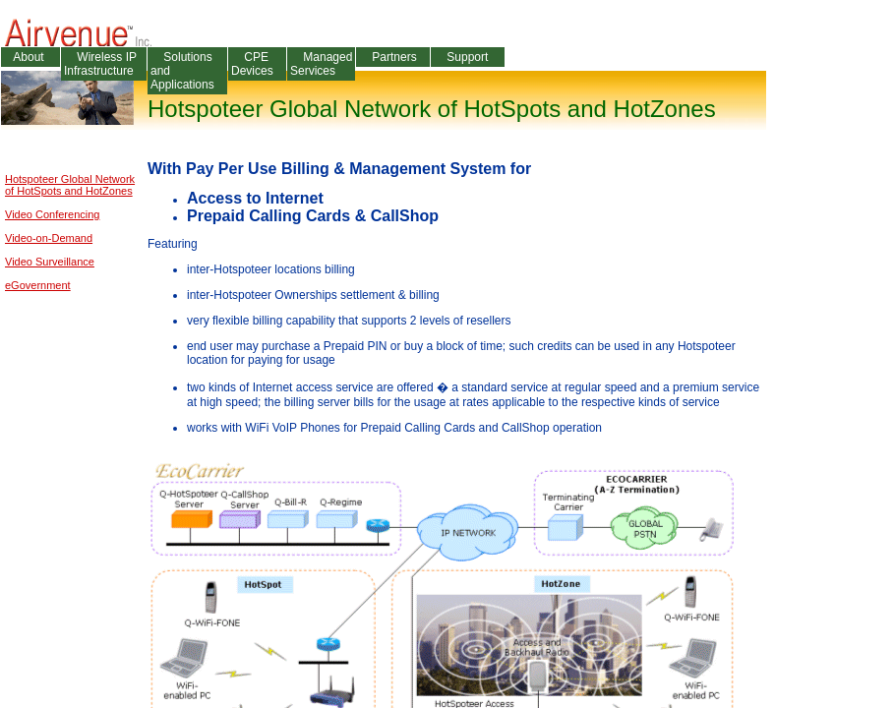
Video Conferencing (52, 214)
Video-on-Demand (48, 238)
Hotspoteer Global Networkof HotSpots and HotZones (70, 185)
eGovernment (38, 285)
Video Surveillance (49, 261)
